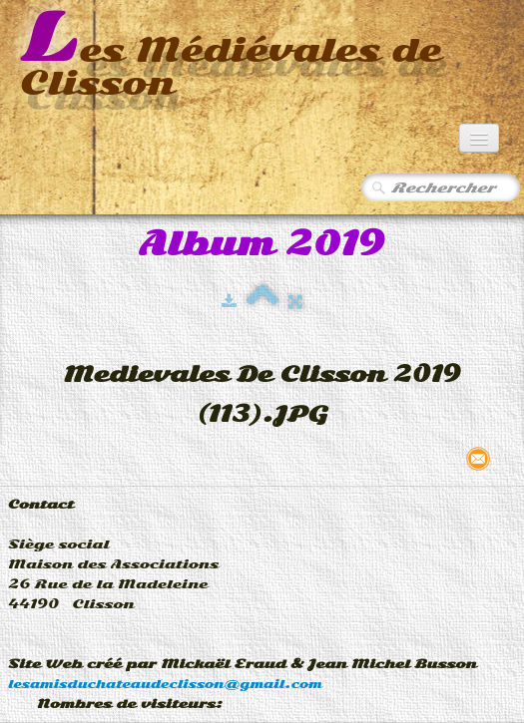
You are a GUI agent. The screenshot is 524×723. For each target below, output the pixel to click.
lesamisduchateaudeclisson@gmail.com (165, 684)
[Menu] (479, 138)
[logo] (262, 56)
